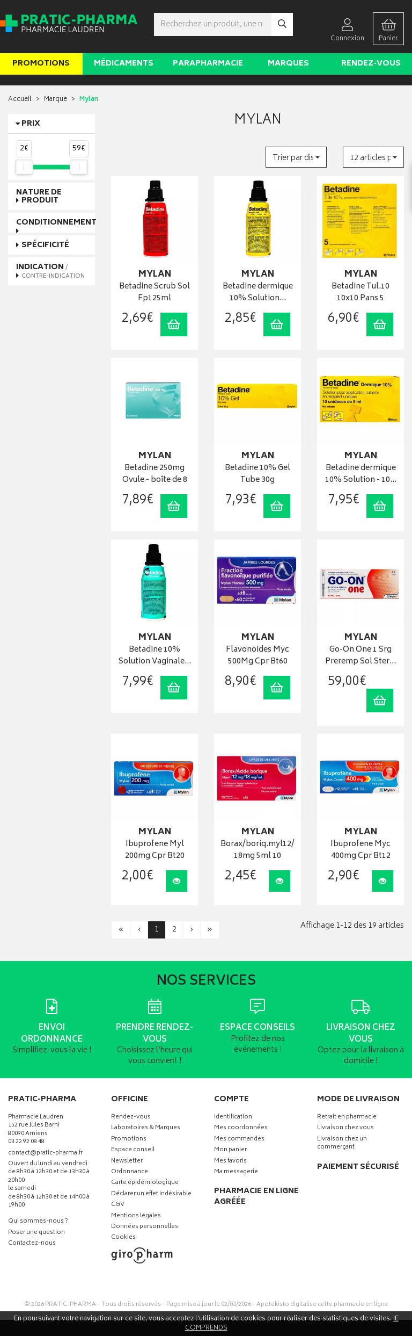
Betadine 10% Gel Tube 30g (257, 475)
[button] (296, 157)
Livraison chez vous (345, 1128)
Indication (50, 271)
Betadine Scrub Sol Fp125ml (154, 293)
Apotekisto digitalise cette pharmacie (322, 1304)
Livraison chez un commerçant (342, 1143)
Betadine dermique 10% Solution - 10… (360, 475)
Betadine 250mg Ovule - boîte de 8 (154, 475)
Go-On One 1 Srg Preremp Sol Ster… (360, 656)
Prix (30, 124)
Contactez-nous (32, 1243)
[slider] (24, 167)
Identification (233, 1117)
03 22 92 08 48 (26, 1142)
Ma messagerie (236, 1172)
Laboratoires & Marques (145, 1128)
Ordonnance (129, 1172)
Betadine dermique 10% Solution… (258, 293)
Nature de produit (39, 196)
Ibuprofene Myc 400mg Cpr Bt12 (360, 851)
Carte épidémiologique (145, 1183)
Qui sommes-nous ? (38, 1221)
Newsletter (127, 1161)
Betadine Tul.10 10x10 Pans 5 (360, 293)
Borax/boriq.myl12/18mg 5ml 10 (257, 851)
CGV (117, 1205)
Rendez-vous (371, 63)
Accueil (20, 99)
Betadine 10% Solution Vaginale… (155, 656)
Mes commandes (239, 1139)
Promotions (41, 63)
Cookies (123, 1238)
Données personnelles (144, 1227)
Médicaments (123, 63)
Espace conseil (132, 1150)
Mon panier (230, 1150)
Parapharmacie (208, 63)
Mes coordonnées (241, 1128)
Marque (55, 99)
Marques (288, 63)
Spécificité (45, 245)
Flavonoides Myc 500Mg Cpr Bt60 (257, 656)
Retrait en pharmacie (347, 1117)
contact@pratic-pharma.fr (45, 1154)
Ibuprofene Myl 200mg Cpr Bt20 (155, 851)
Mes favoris (230, 1161)
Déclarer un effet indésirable (151, 1194)
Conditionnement (56, 222)
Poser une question (36, 1233)
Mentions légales (136, 1216)
